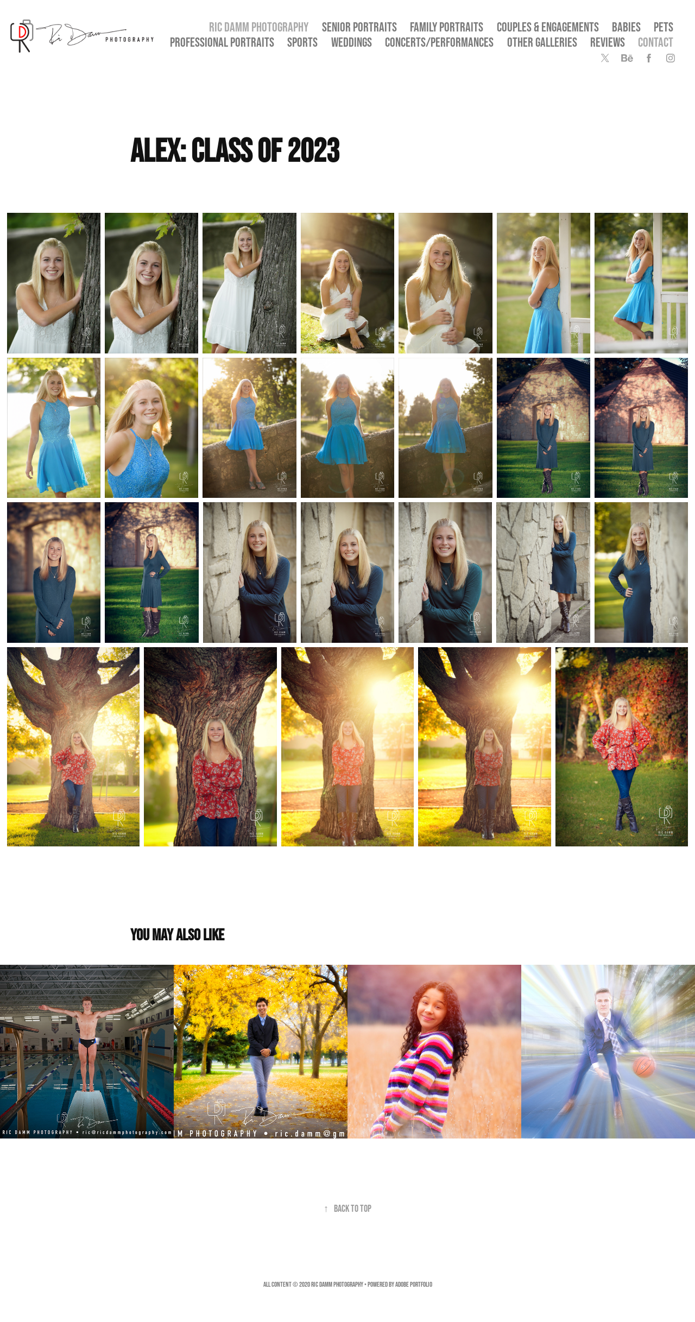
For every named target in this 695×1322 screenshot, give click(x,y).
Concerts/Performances (439, 42)
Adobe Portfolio (413, 1284)
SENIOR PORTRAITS (359, 27)
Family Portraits (446, 27)
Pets (663, 27)
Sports (302, 42)
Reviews (607, 42)
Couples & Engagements (548, 27)
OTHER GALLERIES (542, 42)
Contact (655, 42)
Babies (626, 27)
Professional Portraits (222, 42)
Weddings (351, 42)
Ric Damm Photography (258, 27)
